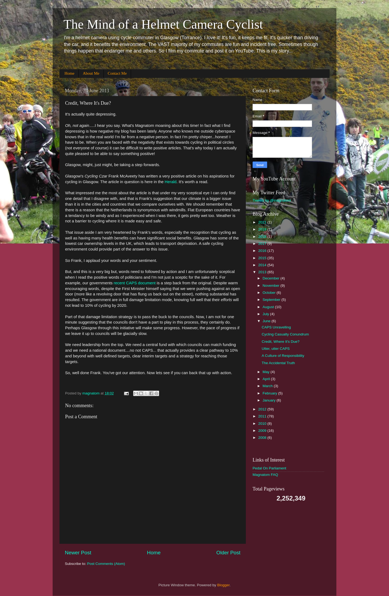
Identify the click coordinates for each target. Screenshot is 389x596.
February (270, 393)
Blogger (223, 585)
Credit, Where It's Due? (281, 342)
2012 (262, 409)
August (269, 307)
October (270, 293)
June (267, 321)
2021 (262, 222)
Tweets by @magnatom (272, 200)
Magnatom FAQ (265, 475)
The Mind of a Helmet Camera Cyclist (163, 24)
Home (70, 73)
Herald (171, 182)
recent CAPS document (134, 283)
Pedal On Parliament (269, 468)
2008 (262, 438)
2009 (262, 431)
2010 (262, 424)
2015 (262, 258)
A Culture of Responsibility (283, 356)
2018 (262, 237)
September (272, 300)
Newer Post (78, 552)
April (267, 379)
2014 (262, 265)
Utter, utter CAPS (276, 349)
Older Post (228, 552)
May (266, 372)
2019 (262, 229)
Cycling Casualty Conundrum (285, 334)
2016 (262, 251)
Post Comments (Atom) (106, 564)
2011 (262, 416)
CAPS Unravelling (276, 327)
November (271, 286)
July (266, 314)
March (268, 386)
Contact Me (117, 73)
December (271, 278)
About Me (91, 73)
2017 (262, 244)
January (270, 400)
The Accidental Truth (278, 363)
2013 (262, 272)
